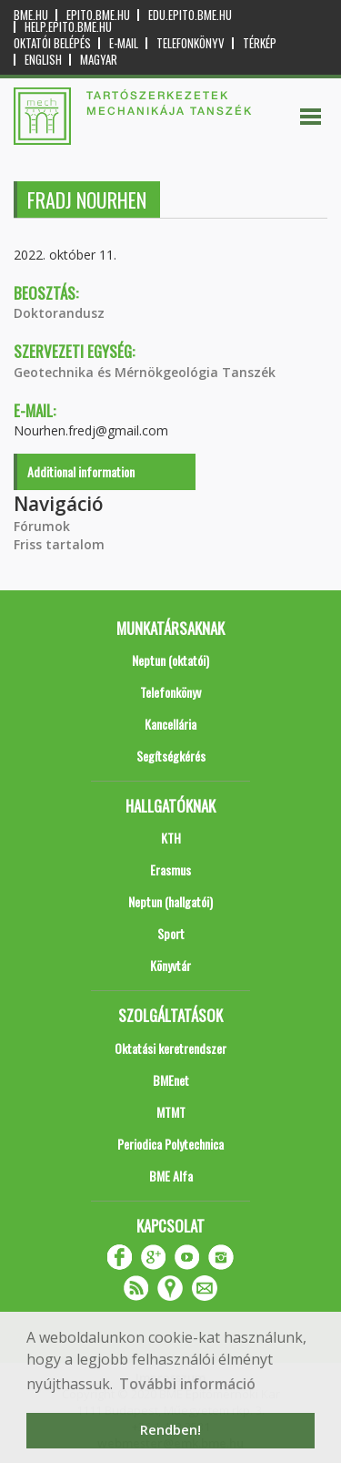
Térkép (259, 43)
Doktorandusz (59, 313)
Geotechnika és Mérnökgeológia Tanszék (145, 372)
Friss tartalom (59, 544)
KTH (171, 837)
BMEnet (171, 1080)
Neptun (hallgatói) (170, 901)
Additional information (81, 471)
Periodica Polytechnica (170, 1143)
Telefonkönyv (190, 43)
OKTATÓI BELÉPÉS (52, 43)
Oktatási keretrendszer (170, 1048)
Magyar (98, 60)
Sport (171, 933)
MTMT (171, 1111)
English (43, 60)
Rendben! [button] (170, 1429)
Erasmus (170, 869)
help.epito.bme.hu (68, 27)
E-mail (123, 43)
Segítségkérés (171, 755)
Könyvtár (170, 965)
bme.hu (31, 15)
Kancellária (170, 723)
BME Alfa (171, 1175)
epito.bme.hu (98, 15)
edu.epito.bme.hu (190, 15)
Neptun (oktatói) (170, 660)
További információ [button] (187, 1384)
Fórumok (42, 526)
